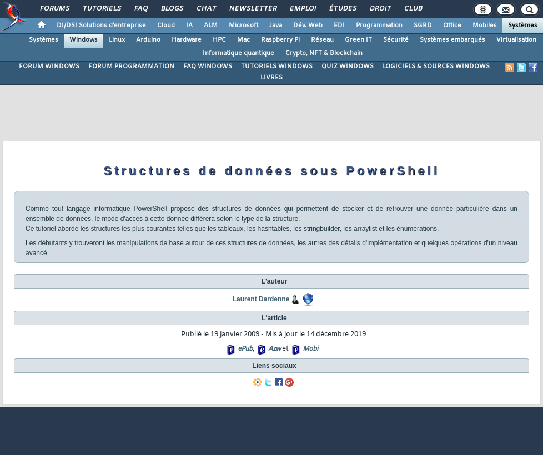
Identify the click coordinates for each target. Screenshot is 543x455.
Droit (379, 8)
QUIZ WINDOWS (347, 66)
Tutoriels (101, 8)
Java (275, 25)
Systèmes (522, 25)
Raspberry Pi (280, 40)
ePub (245, 349)
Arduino (148, 40)
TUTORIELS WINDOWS (277, 66)
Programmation (379, 25)
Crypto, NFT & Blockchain (324, 53)
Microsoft (243, 25)
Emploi (302, 8)
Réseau (322, 40)
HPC (219, 40)
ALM (211, 25)
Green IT (358, 40)
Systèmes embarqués (452, 40)
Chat (206, 8)
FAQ (140, 8)
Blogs (171, 8)
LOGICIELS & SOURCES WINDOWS (436, 66)
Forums (54, 8)
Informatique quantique (238, 53)
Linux (117, 40)
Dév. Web (308, 25)
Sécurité (396, 40)
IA (189, 25)
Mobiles (484, 25)
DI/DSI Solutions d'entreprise (101, 25)
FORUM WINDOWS (49, 66)
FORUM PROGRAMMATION (131, 66)
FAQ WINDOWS (207, 66)
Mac (243, 40)
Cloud (166, 25)
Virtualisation (516, 40)
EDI (339, 25)
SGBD (423, 25)
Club (413, 8)
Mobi (310, 349)
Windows (83, 40)
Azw (274, 349)
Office (452, 25)
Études (342, 8)
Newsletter (252, 8)
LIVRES (271, 78)
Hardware (187, 40)
